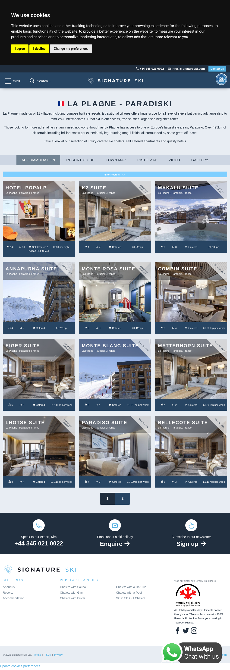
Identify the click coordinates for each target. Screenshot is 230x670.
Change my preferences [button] (71, 48)
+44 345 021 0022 (38, 544)
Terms (37, 655)
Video (174, 161)
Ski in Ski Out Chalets (130, 599)
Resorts (8, 593)
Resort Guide (80, 161)
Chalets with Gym (72, 593)
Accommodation (38, 161)
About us (9, 588)
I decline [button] (39, 48)
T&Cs (47, 655)
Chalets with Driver (72, 599)
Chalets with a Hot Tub (131, 588)
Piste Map (147, 161)
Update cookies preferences (20, 667)
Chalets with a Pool (129, 593)
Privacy (58, 655)
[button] (32, 81)
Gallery (199, 161)
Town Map (116, 161)
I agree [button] (20, 48)
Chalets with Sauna (73, 588)
